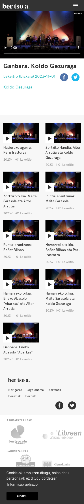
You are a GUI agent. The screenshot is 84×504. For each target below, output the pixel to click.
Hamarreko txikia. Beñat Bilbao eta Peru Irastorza (62, 250)
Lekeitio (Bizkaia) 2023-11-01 (29, 76)
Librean (62, 435)
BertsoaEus (22, 5)
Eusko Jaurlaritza (25, 465)
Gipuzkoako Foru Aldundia (60, 465)
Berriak (30, 396)
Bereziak (14, 396)
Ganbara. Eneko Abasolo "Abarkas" (18, 349)
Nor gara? (15, 390)
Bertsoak (54, 390)
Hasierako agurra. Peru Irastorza (17, 150)
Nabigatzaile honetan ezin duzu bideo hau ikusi (42, 34)
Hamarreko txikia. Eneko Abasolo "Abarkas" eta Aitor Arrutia (18, 301)
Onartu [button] (22, 496)
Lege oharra (35, 390)
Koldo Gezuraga (17, 87)
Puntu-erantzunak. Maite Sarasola (60, 198)
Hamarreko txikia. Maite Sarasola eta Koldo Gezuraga (60, 298)
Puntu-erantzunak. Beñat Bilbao (18, 247)
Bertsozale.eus (21, 435)
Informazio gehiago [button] (22, 484)
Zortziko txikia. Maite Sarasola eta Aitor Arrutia (20, 201)
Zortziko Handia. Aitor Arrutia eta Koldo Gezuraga (63, 152)
